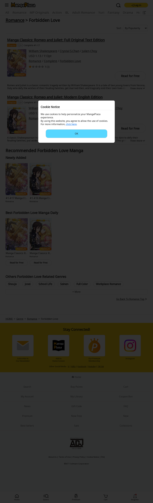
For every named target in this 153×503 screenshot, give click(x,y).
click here (71, 124)
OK (76, 133)
